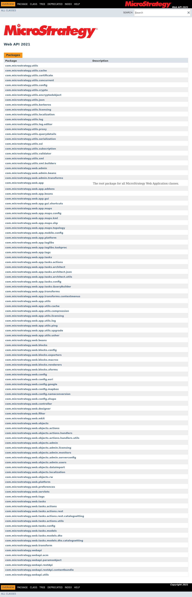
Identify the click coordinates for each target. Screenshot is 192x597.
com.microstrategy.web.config (26, 374)
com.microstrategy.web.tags (25, 496)
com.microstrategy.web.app (24, 182)
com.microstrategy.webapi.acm (26, 555)
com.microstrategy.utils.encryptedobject (33, 95)
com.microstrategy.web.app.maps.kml (31, 218)
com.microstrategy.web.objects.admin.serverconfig (40, 457)
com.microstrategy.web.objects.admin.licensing (38, 447)
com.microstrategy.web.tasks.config (30, 525)
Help (77, 4)
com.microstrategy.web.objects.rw (29, 477)
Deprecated (55, 4)
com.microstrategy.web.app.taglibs (29, 242)
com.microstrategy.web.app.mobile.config (34, 232)
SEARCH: (128, 12)
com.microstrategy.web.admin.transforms (34, 178)
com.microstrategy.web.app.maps (28, 208)
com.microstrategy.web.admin (26, 168)
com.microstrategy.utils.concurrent (29, 80)
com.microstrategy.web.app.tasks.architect (35, 267)
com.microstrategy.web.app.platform (31, 237)
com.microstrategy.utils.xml (24, 158)
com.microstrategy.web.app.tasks (28, 257)
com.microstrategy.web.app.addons (30, 188)
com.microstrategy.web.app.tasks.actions (34, 262)
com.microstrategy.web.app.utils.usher (32, 335)
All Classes (8, 10)
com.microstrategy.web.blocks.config (31, 350)
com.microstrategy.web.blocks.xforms (31, 369)
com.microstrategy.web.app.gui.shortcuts (34, 203)
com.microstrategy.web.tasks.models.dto (33, 535)
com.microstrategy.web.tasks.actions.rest (34, 511)
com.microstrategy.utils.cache (26, 70)
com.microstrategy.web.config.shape (30, 398)
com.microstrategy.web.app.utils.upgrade (34, 330)
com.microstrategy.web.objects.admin (31, 442)
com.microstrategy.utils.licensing (28, 109)
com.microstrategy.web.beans (26, 340)
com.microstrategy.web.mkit (25, 418)
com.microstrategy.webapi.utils (27, 574)
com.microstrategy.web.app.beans (29, 193)
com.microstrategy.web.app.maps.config (33, 213)
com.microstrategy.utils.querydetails (30, 134)
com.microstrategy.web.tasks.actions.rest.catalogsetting (44, 516)
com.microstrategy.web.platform (27, 482)
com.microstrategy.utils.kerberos (28, 104)
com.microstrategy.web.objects (26, 423)
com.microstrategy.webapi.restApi (29, 565)
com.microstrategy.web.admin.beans (30, 173)
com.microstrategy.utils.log (24, 119)
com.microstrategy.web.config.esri (29, 379)
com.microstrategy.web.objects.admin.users (35, 462)
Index (68, 4)
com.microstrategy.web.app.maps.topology (35, 228)
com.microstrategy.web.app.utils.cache (32, 306)
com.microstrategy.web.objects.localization (35, 472)
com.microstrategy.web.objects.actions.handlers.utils (42, 438)
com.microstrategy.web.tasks (25, 501)
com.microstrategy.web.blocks (26, 345)
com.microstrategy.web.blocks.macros (31, 359)
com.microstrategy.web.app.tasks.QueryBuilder (38, 286)
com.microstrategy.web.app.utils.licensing (34, 315)
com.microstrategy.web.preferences (30, 486)
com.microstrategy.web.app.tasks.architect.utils (38, 276)
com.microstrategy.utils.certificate (29, 75)
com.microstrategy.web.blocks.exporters (33, 355)
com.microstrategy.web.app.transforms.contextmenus (42, 296)
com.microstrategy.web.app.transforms (32, 291)
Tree (42, 4)
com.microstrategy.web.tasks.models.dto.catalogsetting (44, 540)
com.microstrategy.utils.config (26, 85)
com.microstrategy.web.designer (28, 408)
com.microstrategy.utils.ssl (24, 143)
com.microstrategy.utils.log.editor (28, 124)
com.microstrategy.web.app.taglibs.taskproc (36, 247)
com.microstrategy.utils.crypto (26, 90)
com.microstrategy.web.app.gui (27, 198)
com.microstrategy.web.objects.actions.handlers (38, 433)
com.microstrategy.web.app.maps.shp (31, 223)
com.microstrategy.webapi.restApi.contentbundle (39, 569)
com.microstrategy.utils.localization (30, 114)
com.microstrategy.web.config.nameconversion (37, 394)
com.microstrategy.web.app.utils (28, 301)
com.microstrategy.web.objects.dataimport (35, 467)
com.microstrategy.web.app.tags (28, 252)
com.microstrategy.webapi (23, 550)
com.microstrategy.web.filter (25, 413)
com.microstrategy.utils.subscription (30, 148)
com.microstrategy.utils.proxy (26, 129)
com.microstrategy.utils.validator (28, 153)
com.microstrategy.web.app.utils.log (30, 320)
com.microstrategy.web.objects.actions (32, 428)
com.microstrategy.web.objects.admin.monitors (38, 452)
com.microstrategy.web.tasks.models (31, 530)
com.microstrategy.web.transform (28, 545)
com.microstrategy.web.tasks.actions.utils (34, 521)
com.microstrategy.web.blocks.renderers (33, 364)
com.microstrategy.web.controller (28, 403)
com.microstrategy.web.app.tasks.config (33, 281)
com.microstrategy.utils (21, 65)
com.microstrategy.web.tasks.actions (31, 506)
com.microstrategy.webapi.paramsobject (33, 560)
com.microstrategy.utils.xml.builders (30, 163)
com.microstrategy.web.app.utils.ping (31, 325)
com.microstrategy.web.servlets (27, 491)
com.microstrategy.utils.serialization (30, 139)
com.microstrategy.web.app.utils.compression (37, 311)
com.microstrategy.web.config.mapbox (32, 389)
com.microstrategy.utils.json (25, 99)
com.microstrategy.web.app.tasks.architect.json (38, 272)
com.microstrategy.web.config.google (31, 384)
